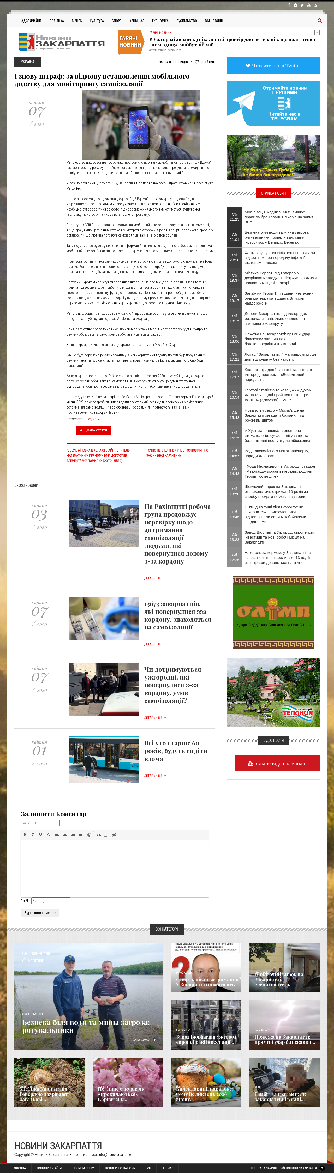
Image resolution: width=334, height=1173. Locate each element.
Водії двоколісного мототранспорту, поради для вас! (277, 453)
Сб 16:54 (235, 394)
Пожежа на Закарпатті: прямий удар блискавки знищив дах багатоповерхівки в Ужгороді (277, 339)
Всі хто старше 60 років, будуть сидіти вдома (175, 751)
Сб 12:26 (235, 557)
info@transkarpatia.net (115, 1154)
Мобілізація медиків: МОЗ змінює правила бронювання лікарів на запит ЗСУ (279, 217)
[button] (25, 835)
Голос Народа (184, 972)
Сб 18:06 (235, 338)
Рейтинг (205, 62)
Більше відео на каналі (280, 763)
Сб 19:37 (235, 277)
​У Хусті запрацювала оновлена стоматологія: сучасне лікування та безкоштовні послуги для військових (277, 435)
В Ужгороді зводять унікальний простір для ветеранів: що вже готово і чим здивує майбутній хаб (232, 42)
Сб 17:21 (235, 356)
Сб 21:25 (235, 216)
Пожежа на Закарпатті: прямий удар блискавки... (284, 1039)
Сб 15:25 (235, 435)
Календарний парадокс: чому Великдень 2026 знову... (204, 1094)
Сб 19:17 (235, 298)
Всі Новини (214, 20)
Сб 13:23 (235, 537)
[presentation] (25, 835)
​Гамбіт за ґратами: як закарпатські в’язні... (280, 1096)
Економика (183, 1030)
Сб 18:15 (235, 318)
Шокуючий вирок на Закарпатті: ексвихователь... (278, 979)
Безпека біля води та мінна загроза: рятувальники (91, 1026)
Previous (311, 32)
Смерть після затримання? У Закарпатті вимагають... (208, 982)
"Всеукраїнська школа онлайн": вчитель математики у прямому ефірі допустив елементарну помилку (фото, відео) (98, 456)
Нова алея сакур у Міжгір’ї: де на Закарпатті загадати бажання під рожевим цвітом (274, 415)
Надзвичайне (30, 20)
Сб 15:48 (235, 415)
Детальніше (155, 578)
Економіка (160, 20)
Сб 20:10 (235, 257)
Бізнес (77, 20)
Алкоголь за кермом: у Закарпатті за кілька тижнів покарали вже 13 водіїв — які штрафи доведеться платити (281, 557)
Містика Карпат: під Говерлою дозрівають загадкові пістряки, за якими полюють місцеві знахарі (281, 278)
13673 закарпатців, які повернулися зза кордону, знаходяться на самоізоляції (177, 615)
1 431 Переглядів (173, 62)
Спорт (117, 20)
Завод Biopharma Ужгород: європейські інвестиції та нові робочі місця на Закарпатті (280, 537)
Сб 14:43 (235, 471)
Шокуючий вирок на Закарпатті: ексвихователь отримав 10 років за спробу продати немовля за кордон (277, 491)
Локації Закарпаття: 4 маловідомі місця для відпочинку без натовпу (280, 356)
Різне (257, 1087)
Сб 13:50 (235, 491)
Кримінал (136, 20)
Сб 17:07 (235, 374)
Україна (93, 419)
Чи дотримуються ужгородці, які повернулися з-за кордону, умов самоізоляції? (172, 685)
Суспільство (186, 20)
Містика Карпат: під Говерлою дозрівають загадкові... (45, 1094)
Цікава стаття (93, 430)
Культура (97, 20)
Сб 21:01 (235, 237)
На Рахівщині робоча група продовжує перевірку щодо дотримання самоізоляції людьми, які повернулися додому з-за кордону (177, 533)
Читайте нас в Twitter (276, 65)
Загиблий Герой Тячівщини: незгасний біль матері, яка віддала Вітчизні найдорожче (279, 298)
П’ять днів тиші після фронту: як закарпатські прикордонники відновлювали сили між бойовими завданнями (275, 514)
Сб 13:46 (235, 514)
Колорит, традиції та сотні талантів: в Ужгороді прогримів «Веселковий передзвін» (278, 374)
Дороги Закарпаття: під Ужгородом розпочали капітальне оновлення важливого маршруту (276, 318)
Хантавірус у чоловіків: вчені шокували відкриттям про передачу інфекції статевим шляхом (280, 257)
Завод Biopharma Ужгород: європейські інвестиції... (207, 1039)
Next (317, 32)
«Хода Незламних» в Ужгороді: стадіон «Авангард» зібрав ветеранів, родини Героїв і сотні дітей (280, 471)
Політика (56, 20)
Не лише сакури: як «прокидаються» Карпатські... (121, 1094)
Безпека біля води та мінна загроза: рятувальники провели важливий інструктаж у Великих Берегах (277, 237)
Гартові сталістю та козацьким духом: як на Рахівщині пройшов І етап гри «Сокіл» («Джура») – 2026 (279, 395)
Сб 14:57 (235, 453)
